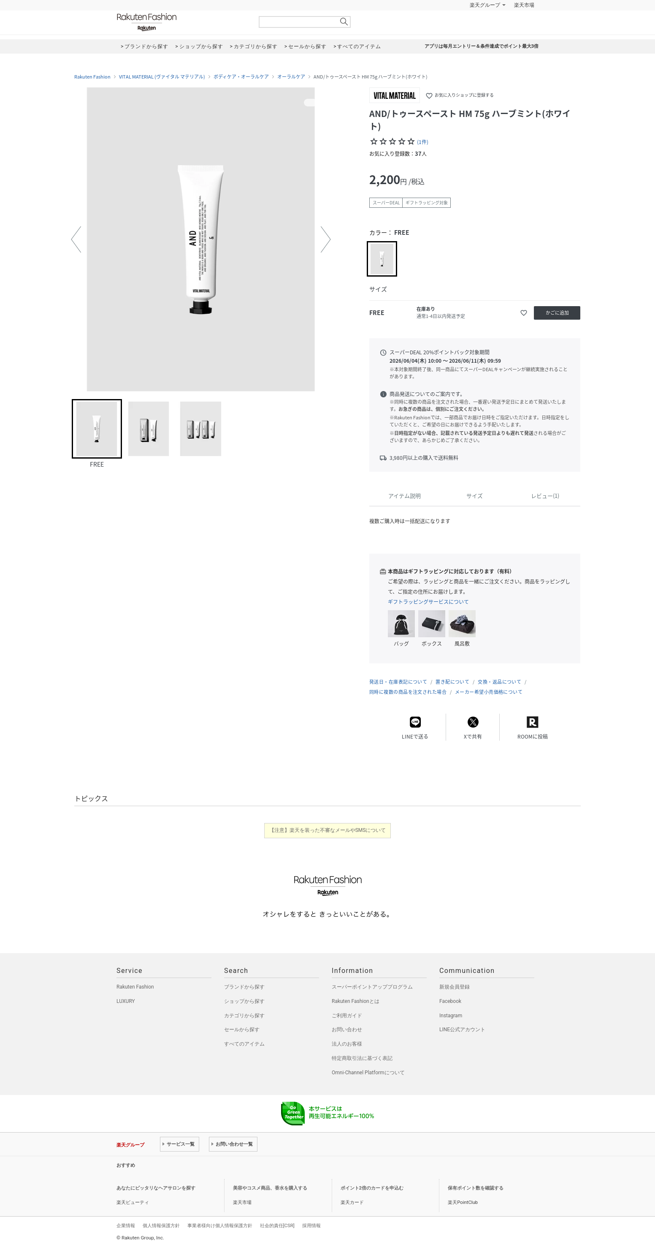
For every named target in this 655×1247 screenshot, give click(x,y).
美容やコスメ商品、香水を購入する (270, 1188)
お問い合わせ (347, 1029)
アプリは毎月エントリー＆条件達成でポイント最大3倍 (482, 46)
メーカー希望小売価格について (488, 691)
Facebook (450, 1001)
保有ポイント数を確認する (475, 1188)
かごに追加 (557, 312)
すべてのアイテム (244, 1044)
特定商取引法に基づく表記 (362, 1058)
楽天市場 (524, 5)
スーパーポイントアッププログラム (372, 987)
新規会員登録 (454, 987)
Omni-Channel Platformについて (368, 1073)
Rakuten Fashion (181, 22)
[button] (76, 239)
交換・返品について (499, 681)
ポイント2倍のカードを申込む (372, 1188)
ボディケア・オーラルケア (241, 76)
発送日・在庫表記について (398, 681)
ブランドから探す (244, 987)
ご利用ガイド (347, 1016)
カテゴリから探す (244, 1016)
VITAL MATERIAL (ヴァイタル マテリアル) (162, 76)
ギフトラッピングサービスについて (428, 602)
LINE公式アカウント (462, 1029)
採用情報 (311, 1225)
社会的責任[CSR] (277, 1225)
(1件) (422, 142)
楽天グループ (485, 5)
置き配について (452, 681)
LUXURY (125, 1001)
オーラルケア (291, 76)
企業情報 (125, 1225)
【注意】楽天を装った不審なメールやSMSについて (327, 830)
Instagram (450, 1016)
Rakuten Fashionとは (355, 1001)
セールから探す (242, 1029)
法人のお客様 (347, 1044)
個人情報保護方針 (161, 1225)
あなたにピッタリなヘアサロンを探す (155, 1188)
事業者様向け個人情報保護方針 (219, 1225)
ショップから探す (244, 1001)
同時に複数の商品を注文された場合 (408, 691)
